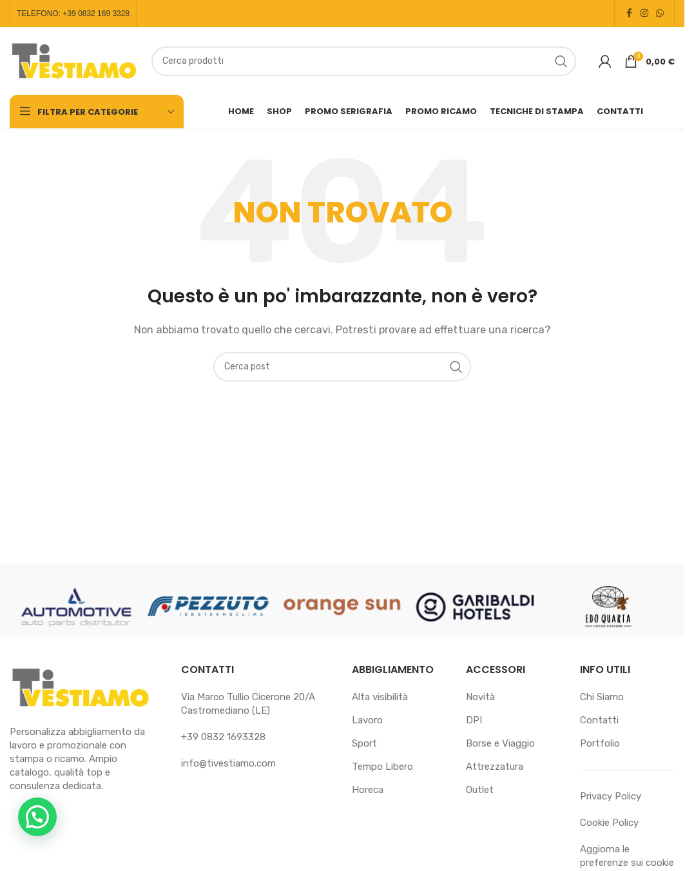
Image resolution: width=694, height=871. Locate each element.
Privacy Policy (610, 796)
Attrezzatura (494, 766)
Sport (364, 743)
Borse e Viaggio (500, 743)
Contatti (599, 720)
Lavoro (367, 720)
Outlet (480, 790)
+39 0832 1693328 (223, 737)
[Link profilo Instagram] (644, 14)
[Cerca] (363, 61)
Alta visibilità (380, 697)
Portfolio (600, 743)
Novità (480, 697)
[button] (37, 817)
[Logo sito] (74, 60)
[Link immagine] (80, 687)
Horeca (367, 790)
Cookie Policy (609, 822)
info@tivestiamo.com (228, 763)
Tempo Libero (382, 766)
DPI (474, 720)
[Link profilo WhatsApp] (660, 14)
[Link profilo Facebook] (629, 14)
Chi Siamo (602, 697)
